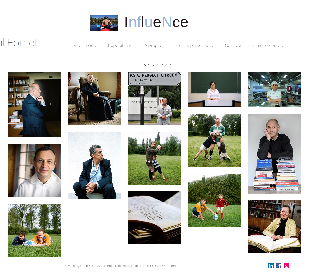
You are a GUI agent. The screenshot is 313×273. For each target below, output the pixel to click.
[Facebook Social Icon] (278, 265)
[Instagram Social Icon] (286, 265)
